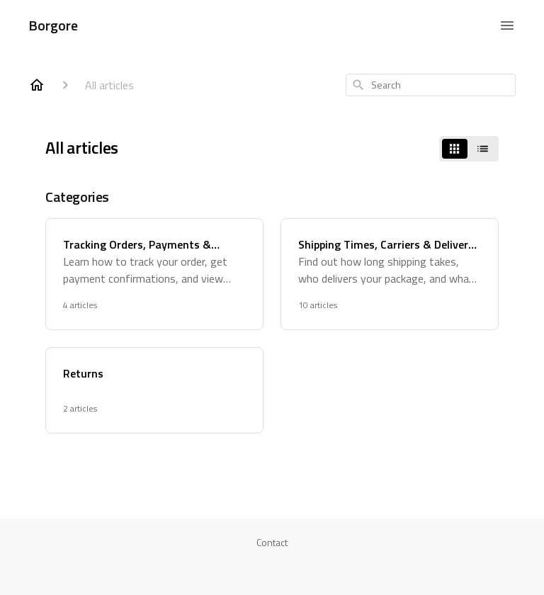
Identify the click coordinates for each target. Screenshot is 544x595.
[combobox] (431, 85)
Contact (272, 543)
